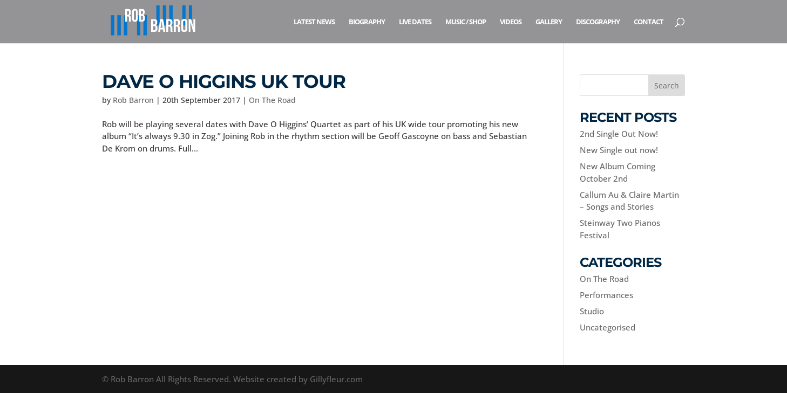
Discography (598, 22)
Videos (510, 22)
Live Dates (415, 22)
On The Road (272, 100)
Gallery (548, 22)
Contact (648, 22)
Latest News (314, 22)
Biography (367, 22)
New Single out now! (619, 149)
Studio (592, 311)
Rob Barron (133, 100)
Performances (606, 294)
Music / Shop (465, 22)
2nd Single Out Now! (619, 133)
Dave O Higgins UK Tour (223, 81)
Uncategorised (607, 327)
